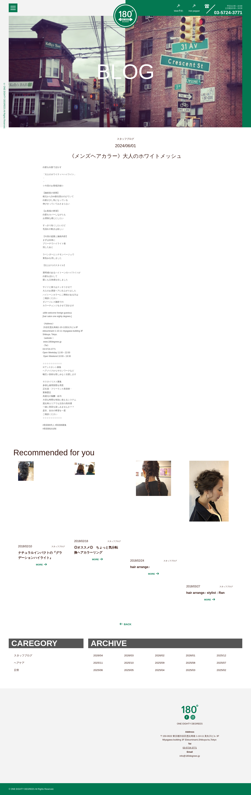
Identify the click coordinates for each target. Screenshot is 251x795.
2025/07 (221, 662)
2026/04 (98, 655)
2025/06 (98, 670)
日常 (16, 670)
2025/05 (129, 670)
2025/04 (159, 670)
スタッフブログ (23, 655)
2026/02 (159, 655)
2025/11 (98, 662)
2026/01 (190, 655)
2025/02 (221, 670)
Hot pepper (194, 8)
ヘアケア (19, 662)
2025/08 (190, 662)
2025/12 (221, 655)
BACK (125, 624)
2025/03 (190, 670)
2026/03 (129, 655)
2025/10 (129, 662)
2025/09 (159, 662)
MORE (41, 564)
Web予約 (178, 8)
